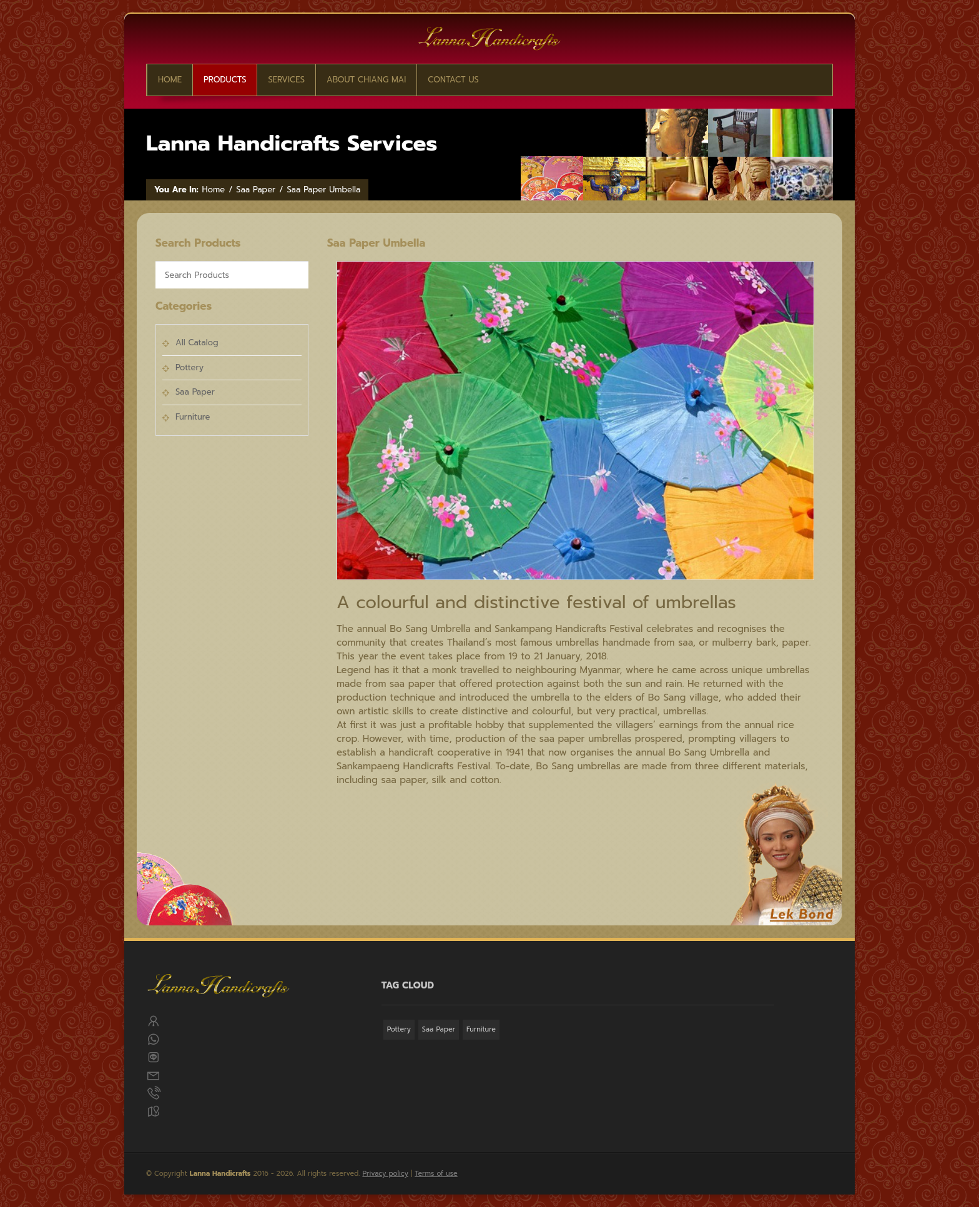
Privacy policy (385, 1173)
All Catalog (197, 342)
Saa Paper (255, 189)
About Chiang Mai (366, 80)
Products (225, 80)
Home (170, 80)
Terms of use (436, 1173)
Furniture (192, 417)
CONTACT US (453, 80)
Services (286, 80)
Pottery (189, 367)
